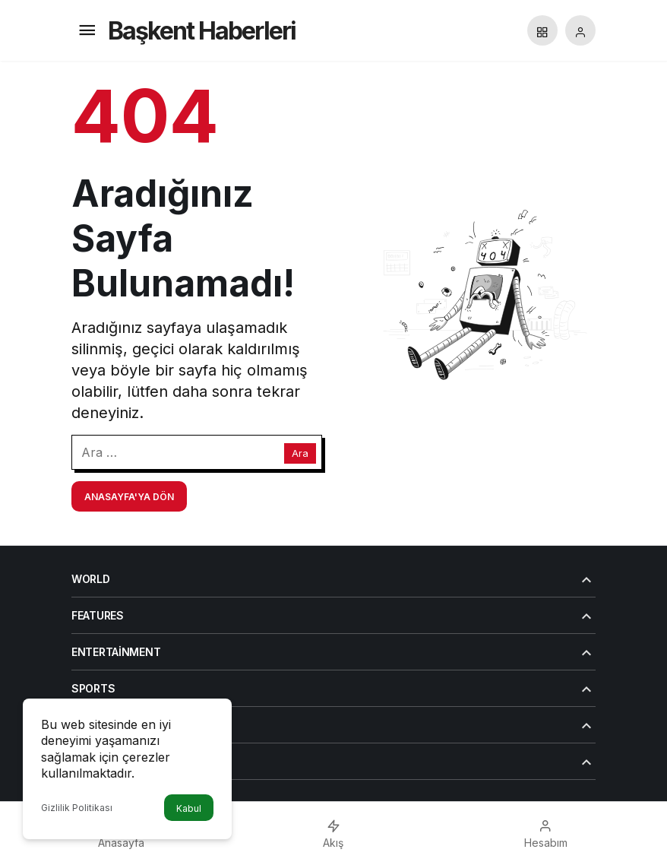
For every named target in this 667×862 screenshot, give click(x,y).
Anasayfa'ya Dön (129, 496)
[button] (542, 30)
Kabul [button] (188, 808)
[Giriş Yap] (580, 30)
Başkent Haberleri (202, 31)
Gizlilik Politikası (76, 807)
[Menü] (86, 30)
